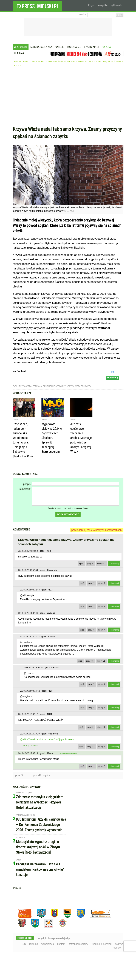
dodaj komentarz (68, 514)
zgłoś (81, 564)
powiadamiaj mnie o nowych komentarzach (96, 530)
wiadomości (38, 62)
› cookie (82, 14)
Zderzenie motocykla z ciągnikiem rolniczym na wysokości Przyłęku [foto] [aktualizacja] (39, 802)
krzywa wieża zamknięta (79, 386)
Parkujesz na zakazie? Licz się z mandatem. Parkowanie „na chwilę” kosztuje (40, 869)
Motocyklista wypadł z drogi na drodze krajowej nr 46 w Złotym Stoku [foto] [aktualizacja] (38, 847)
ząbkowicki (116, 5)
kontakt (61, 944)
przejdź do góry (41, 775)
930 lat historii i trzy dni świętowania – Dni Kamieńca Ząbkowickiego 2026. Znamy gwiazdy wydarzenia (41, 824)
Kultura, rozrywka (41, 47)
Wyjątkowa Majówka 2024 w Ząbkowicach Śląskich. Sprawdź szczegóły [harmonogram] (51, 438)
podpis (26, 484)
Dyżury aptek (91, 47)
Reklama (19, 53)
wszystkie (103, 5)
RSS (23, 944)
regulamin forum (81, 508)
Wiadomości (20, 47)
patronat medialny (78, 944)
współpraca (47, 944)
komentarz (24, 489)
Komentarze (74, 47)
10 (112, 372)
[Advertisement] (68, 97)
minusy (101, 564)
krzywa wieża (25, 386)
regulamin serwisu (102, 944)
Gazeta (107, 47)
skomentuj (115, 564)
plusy (90, 564)
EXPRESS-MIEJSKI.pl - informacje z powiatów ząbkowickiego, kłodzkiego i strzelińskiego (37, 5)
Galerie (59, 47)
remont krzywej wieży (54, 386)
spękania (37, 386)
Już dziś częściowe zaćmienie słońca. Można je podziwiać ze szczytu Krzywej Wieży (81, 438)
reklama (33, 944)
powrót (19, 775)
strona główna (22, 62)
